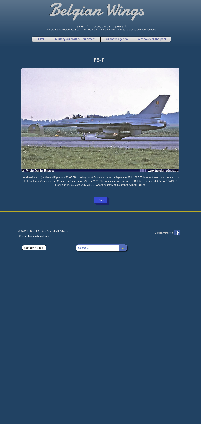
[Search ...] (95, 248)
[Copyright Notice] (34, 247)
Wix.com (64, 231)
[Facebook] (177, 232)
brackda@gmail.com (38, 236)
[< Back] (100, 200)
